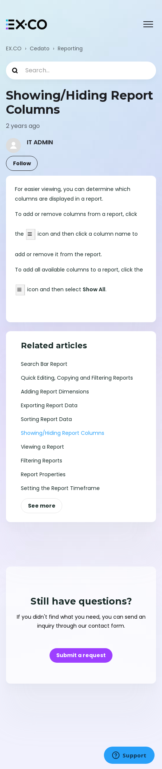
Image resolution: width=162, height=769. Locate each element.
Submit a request (81, 655)
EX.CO (14, 48)
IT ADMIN (40, 142)
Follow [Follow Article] (22, 163)
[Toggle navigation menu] (148, 24)
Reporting (70, 48)
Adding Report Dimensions (55, 391)
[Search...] (81, 70)
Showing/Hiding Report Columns (62, 433)
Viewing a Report (42, 447)
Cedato (40, 48)
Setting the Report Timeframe (60, 488)
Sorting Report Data (46, 419)
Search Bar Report (44, 364)
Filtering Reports (41, 460)
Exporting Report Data (49, 405)
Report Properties (43, 474)
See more (41, 505)
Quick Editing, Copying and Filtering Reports (77, 378)
